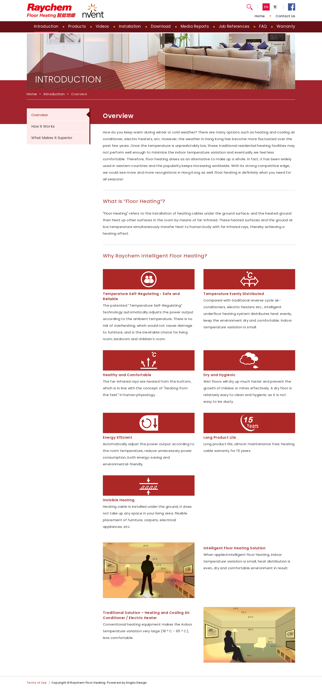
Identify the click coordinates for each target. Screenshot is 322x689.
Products (77, 26)
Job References (234, 26)
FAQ (263, 26)
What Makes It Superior (51, 137)
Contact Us (285, 16)
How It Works (43, 126)
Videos (102, 26)
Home (260, 16)
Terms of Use (37, 683)
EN (266, 6)
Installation (130, 26)
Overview (79, 94)
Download (161, 26)
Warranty (286, 26)
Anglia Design (136, 683)
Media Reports (195, 26)
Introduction (46, 26)
